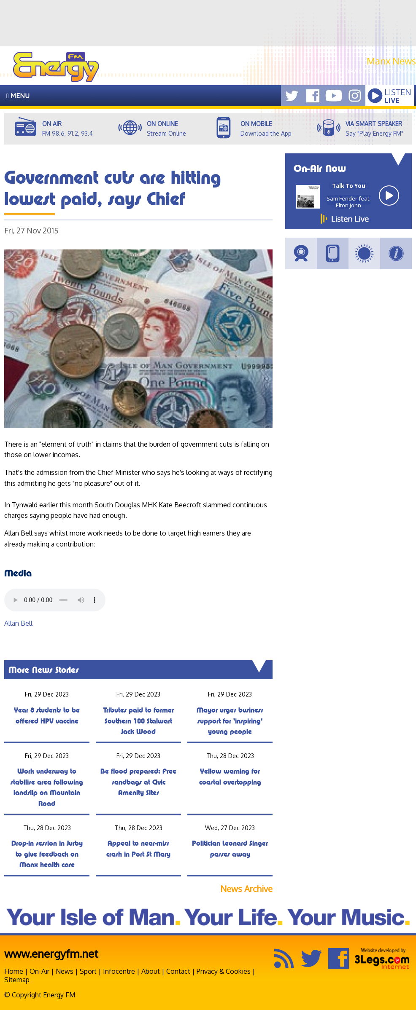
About (150, 971)
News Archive (246, 889)
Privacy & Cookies (224, 971)
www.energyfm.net (51, 953)
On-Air (39, 971)
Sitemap (17, 979)
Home (13, 971)
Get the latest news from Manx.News (359, 71)
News (64, 971)
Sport (88, 971)
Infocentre (119, 971)
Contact (178, 971)
